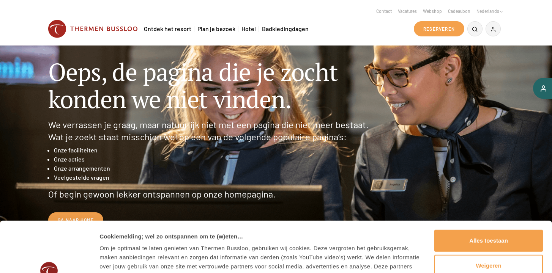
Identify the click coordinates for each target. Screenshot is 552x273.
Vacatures (407, 11)
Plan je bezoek (216, 28)
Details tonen (117, 258)
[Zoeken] (475, 28)
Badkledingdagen (285, 28)
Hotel (248, 28)
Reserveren (439, 28)
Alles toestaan (488, 193)
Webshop (432, 11)
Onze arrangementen (82, 168)
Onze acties (69, 159)
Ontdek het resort (167, 28)
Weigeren (488, 218)
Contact (384, 11)
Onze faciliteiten (76, 150)
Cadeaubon (459, 11)
